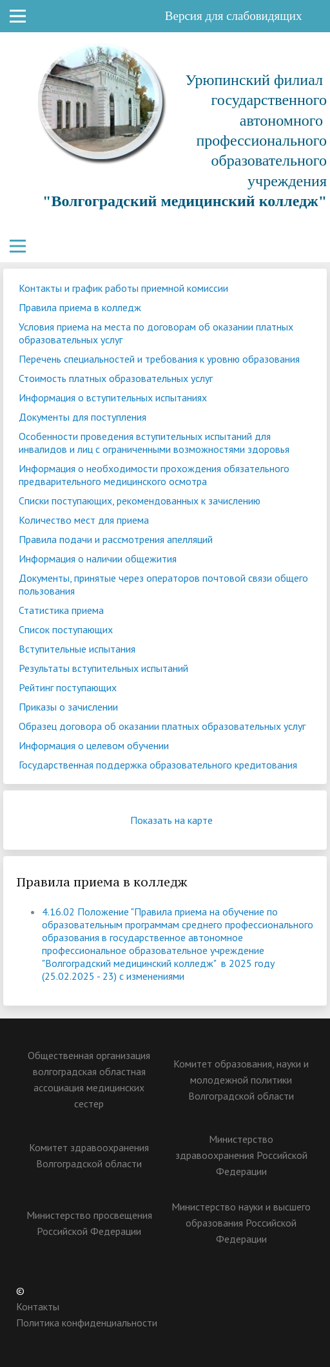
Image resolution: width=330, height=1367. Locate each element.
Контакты (37, 1306)
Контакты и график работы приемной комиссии (123, 288)
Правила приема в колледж (80, 307)
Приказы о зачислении (68, 706)
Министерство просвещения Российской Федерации (89, 1223)
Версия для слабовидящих (242, 16)
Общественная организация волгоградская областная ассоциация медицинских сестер (89, 1079)
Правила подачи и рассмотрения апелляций (116, 539)
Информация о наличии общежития (98, 558)
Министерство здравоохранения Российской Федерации (241, 1155)
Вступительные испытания (77, 648)
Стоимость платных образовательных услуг (116, 378)
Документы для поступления (82, 416)
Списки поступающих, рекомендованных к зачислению (139, 500)
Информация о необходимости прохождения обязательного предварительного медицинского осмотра (154, 475)
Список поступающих (66, 629)
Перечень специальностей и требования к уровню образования (159, 358)
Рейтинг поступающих (68, 687)
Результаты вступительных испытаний (103, 668)
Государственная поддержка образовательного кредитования (158, 764)
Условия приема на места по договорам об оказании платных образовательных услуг (156, 333)
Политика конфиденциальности (86, 1322)
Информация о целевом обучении (94, 745)
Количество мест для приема (84, 519)
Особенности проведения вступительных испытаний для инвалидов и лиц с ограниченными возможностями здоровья (154, 442)
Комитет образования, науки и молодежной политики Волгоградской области (241, 1079)
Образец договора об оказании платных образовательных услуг (162, 726)
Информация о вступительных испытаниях (113, 397)
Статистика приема (61, 610)
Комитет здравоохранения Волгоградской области (89, 1155)
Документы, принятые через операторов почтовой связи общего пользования (163, 584)
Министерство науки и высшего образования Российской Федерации (241, 1222)
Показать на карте (181, 820)
